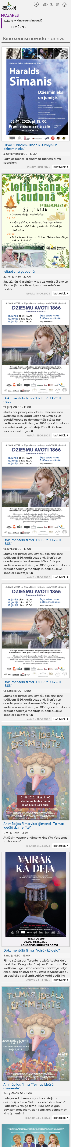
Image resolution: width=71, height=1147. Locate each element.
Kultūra (8, 20)
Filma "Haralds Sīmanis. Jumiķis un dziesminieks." (30, 147)
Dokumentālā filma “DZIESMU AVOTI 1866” (32, 400)
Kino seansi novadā (29, 20)
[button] (64, 4)
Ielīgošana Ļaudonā (19, 271)
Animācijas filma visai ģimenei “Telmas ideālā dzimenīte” (33, 826)
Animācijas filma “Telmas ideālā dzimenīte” (28, 1086)
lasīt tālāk (59, 167)
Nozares (10, 15)
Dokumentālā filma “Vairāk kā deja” (31, 950)
